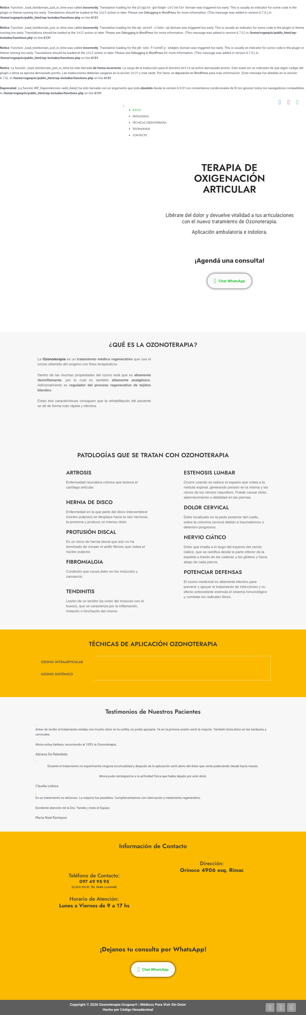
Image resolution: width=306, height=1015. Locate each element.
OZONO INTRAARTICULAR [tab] (62, 662)
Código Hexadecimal (136, 1009)
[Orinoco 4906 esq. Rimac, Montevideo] (212, 898)
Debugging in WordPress (161, 12)
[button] (212, 105)
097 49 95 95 (94, 882)
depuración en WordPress (193, 73)
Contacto (141, 135)
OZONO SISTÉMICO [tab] (57, 674)
